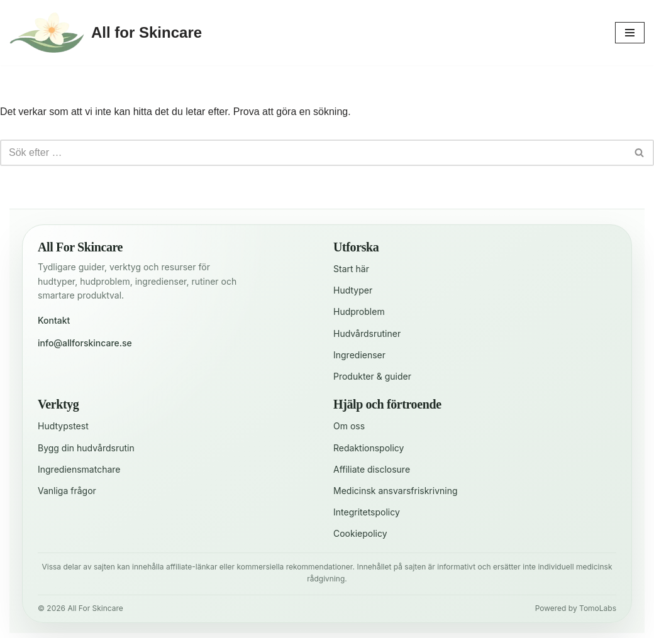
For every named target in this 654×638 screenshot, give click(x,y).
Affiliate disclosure (371, 469)
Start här (351, 268)
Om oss (349, 426)
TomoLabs (597, 608)
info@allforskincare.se (85, 343)
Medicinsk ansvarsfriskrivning (395, 490)
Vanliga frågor (67, 490)
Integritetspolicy (366, 512)
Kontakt (54, 320)
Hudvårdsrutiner (367, 333)
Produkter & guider (372, 376)
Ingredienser (359, 354)
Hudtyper (352, 290)
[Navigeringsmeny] (630, 32)
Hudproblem (359, 311)
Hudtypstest (63, 426)
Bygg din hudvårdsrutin (86, 448)
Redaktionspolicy (368, 448)
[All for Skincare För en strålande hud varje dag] (105, 32)
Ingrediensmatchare (79, 469)
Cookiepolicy (360, 533)
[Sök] (313, 153)
